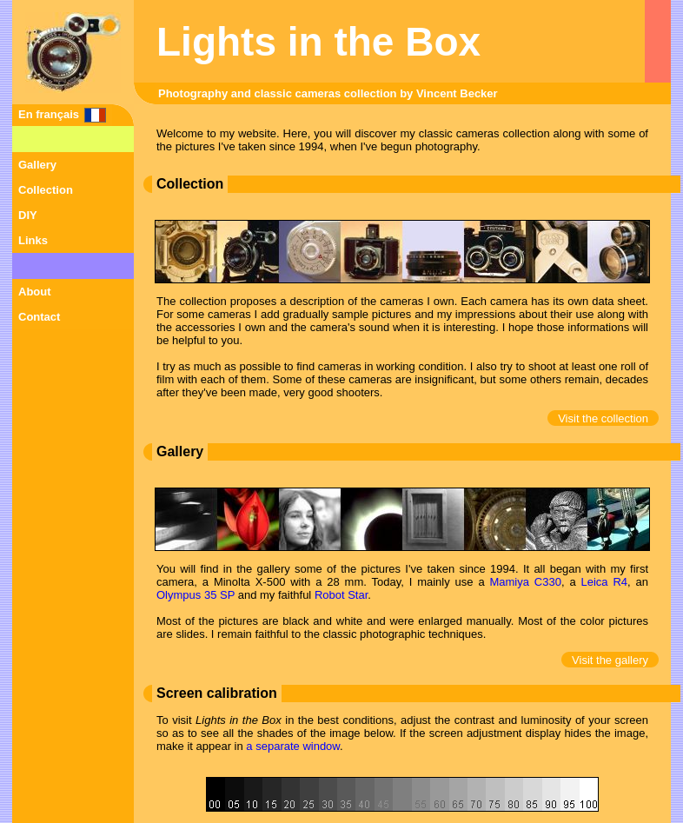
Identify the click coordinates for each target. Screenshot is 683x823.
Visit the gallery (610, 660)
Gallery (37, 164)
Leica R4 (604, 581)
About (34, 291)
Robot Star (341, 594)
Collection (45, 189)
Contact (39, 316)
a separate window (293, 746)
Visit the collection (603, 418)
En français (48, 114)
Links (33, 240)
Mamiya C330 (524, 581)
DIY (27, 215)
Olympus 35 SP (195, 594)
